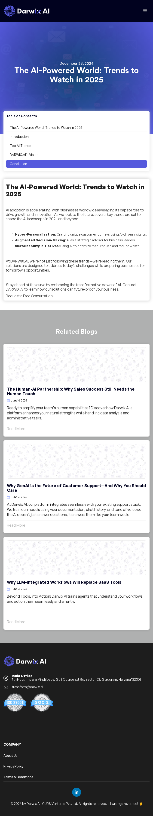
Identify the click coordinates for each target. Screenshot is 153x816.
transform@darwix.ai (27, 687)
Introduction (19, 137)
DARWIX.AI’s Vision (24, 155)
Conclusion (18, 164)
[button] (145, 10)
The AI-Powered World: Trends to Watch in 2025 (46, 128)
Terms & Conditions (18, 777)
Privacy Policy (13, 766)
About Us (10, 756)
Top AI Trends (20, 146)
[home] (26, 11)
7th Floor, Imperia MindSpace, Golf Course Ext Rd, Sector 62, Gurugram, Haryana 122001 (76, 677)
